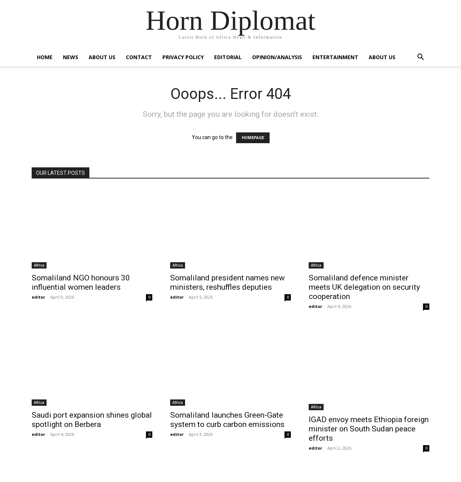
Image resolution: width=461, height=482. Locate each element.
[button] (420, 57)
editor (38, 297)
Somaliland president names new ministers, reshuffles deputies (227, 282)
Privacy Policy (183, 57)
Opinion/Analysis (277, 57)
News (70, 57)
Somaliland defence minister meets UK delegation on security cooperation (364, 287)
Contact (139, 57)
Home (45, 57)
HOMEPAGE (253, 137)
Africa (39, 265)
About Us (102, 57)
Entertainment (335, 57)
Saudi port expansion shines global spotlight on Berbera (92, 420)
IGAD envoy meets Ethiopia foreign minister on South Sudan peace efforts (369, 429)
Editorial (228, 57)
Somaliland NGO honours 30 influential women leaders (81, 282)
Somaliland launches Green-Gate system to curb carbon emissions (227, 420)
